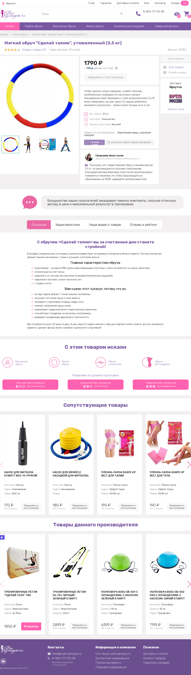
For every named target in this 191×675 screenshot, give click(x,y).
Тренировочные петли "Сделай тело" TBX (20, 593)
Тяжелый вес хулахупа (161, 383)
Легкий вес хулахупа (30, 383)
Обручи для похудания (162, 363)
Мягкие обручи (94, 26)
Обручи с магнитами (114, 363)
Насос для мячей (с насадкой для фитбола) (70, 474)
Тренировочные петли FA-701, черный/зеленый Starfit (69, 595)
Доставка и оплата (155, 653)
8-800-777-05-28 (153, 11)
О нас (91, 3)
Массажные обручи (64, 26)
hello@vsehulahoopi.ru (64, 653)
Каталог (9, 26)
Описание (39, 225)
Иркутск (9, 3)
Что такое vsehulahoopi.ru (113, 653)
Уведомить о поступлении (105, 77)
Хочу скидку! (176, 67)
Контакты (160, 3)
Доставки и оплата (128, 3)
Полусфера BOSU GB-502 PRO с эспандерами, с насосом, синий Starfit (167, 595)
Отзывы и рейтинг (143, 225)
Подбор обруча (33, 26)
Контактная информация (112, 658)
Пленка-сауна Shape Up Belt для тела (167, 474)
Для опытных (95, 386)
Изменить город (176, 109)
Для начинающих (30, 386)
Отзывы (180, 3)
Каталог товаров (154, 658)
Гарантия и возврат (156, 662)
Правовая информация (111, 667)
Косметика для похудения (129, 26)
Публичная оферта (108, 662)
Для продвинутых (160, 386)
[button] (189, 464)
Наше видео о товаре (105, 225)
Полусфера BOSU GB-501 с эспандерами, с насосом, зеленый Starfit (119, 595)
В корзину (31, 626)
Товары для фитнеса (167, 26)
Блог (146, 3)
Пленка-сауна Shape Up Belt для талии (118, 474)
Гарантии (105, 3)
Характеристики (67, 225)
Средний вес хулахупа (95, 383)
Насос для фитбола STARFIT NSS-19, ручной (20, 474)
